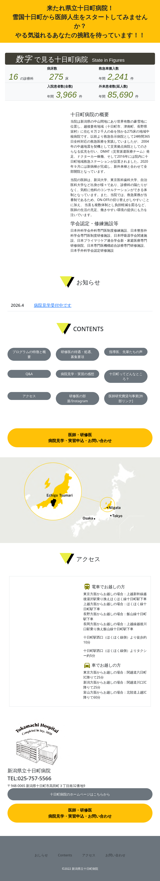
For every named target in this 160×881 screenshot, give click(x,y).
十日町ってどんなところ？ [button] (125, 376)
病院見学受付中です (52, 305)
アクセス (88, 855)
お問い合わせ (115, 855)
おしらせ (41, 855)
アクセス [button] (29, 396)
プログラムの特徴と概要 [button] (29, 354)
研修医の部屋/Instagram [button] (77, 398)
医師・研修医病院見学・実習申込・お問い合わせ (80, 438)
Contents (65, 855)
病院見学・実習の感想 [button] (77, 374)
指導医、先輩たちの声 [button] (125, 351)
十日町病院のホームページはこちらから (80, 794)
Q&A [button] (29, 374)
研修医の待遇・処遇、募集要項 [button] (77, 354)
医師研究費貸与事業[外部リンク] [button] (126, 398)
